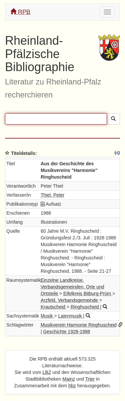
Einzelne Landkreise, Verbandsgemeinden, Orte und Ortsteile (72, 286)
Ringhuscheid (85, 307)
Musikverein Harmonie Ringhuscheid (79, 325)
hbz (72, 385)
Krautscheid (54, 307)
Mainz (69, 379)
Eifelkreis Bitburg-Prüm (87, 293)
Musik (47, 316)
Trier (90, 379)
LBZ (47, 372)
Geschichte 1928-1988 (66, 331)
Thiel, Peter (53, 195)
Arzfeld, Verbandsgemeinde (70, 300)
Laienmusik (70, 316)
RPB (20, 11)
